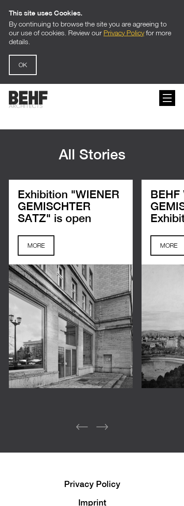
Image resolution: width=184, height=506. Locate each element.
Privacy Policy (92, 478)
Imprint (92, 496)
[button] (102, 421)
